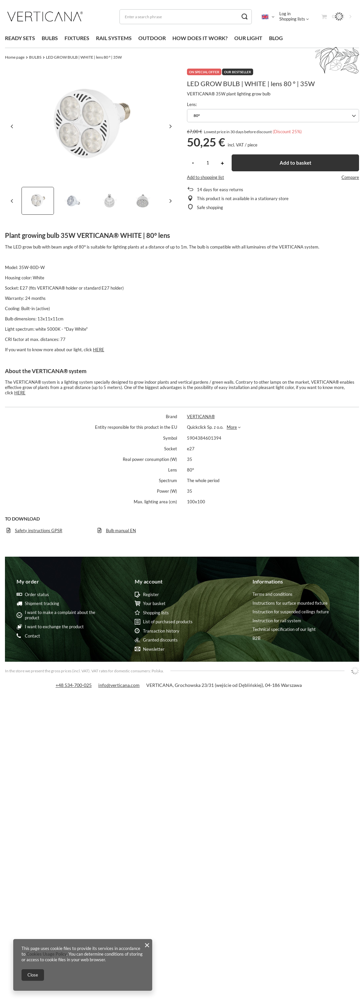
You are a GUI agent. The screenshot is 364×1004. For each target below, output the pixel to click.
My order (28, 581)
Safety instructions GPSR (38, 530)
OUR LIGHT (248, 38)
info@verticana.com (119, 685)
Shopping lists (292, 19)
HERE (98, 349)
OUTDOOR (152, 38)
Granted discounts (160, 640)
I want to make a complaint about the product (60, 615)
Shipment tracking (42, 603)
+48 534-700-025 (74, 685)
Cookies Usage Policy (46, 954)
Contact (32, 636)
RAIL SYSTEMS (114, 38)
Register (151, 594)
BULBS (50, 38)
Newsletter (153, 649)
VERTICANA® (201, 416)
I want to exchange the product (54, 626)
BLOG (276, 38)
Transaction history (161, 631)
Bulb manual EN (121, 530)
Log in (285, 13)
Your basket (154, 603)
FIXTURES (77, 38)
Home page (14, 57)
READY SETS (20, 38)
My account (148, 581)
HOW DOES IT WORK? (200, 38)
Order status (37, 594)
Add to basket (295, 163)
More (232, 427)
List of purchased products (168, 621)
